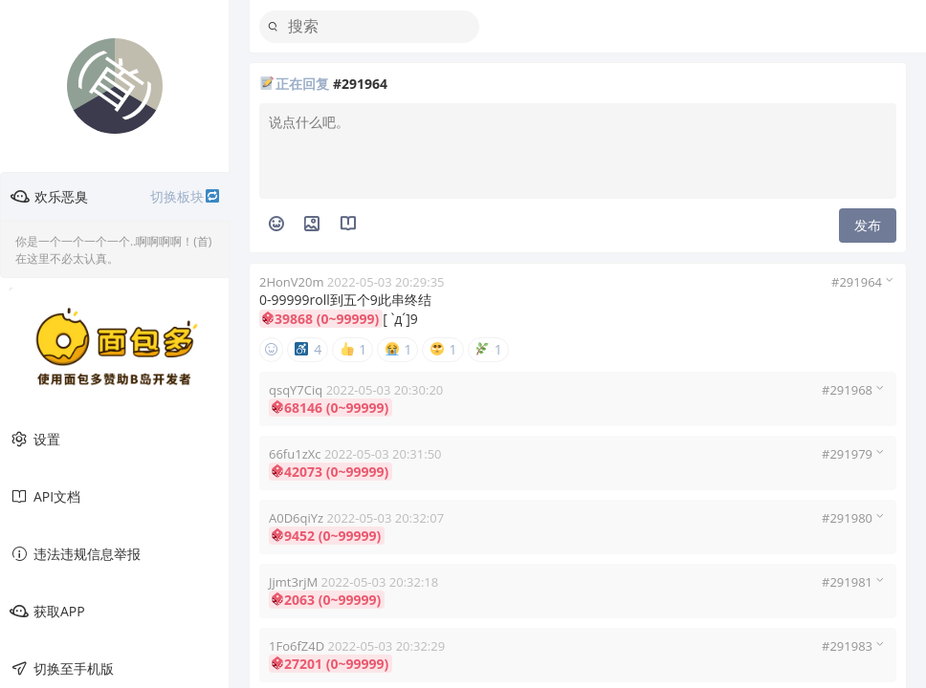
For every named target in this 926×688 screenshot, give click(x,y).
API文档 (45, 496)
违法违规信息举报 (75, 554)
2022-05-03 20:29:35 (386, 281)
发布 (867, 225)
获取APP (47, 611)
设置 (35, 439)
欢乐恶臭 (115, 197)
